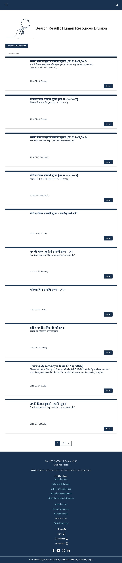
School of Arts (61, 479)
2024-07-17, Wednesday (39, 157)
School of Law (61, 504)
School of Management (61, 493)
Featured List (61, 518)
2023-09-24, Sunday (38, 233)
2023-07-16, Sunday (38, 309)
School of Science (61, 509)
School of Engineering (61, 488)
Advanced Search (17, 45)
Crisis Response (61, 523)
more (108, 85)
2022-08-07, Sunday (38, 386)
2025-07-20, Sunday (38, 81)
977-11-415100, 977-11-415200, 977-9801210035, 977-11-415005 (61, 470)
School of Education (61, 484)
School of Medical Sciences (61, 498)
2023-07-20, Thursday (39, 271)
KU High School (61, 513)
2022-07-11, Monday (38, 424)
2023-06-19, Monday (38, 347)
